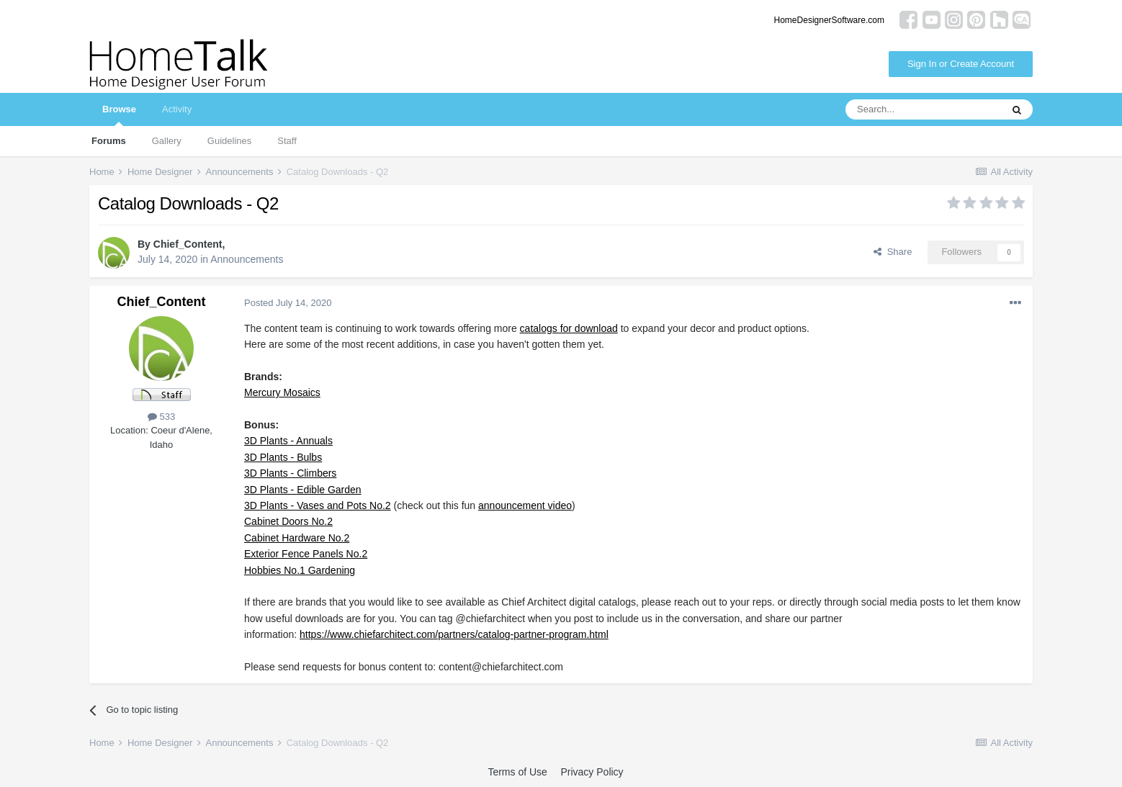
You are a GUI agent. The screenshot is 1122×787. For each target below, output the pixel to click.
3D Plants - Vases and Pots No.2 (317, 505)
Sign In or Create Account (960, 63)
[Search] (923, 109)
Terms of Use (517, 772)
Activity (177, 109)
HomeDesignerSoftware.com (829, 20)
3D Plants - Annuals (288, 440)
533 (161, 416)
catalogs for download (569, 328)
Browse (119, 115)
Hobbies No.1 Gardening (299, 570)
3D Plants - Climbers (290, 473)
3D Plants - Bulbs (283, 457)
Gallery (166, 140)
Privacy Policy (591, 772)
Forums (108, 140)
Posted (287, 302)
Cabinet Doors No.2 (288, 521)
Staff (287, 140)
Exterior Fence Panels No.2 (305, 553)
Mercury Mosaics (282, 392)
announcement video (525, 505)
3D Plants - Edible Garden (303, 489)
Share (893, 251)
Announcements (246, 259)
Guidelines (229, 140)
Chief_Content (188, 244)
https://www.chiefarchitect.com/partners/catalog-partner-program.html (454, 634)
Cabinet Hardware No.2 (296, 538)
